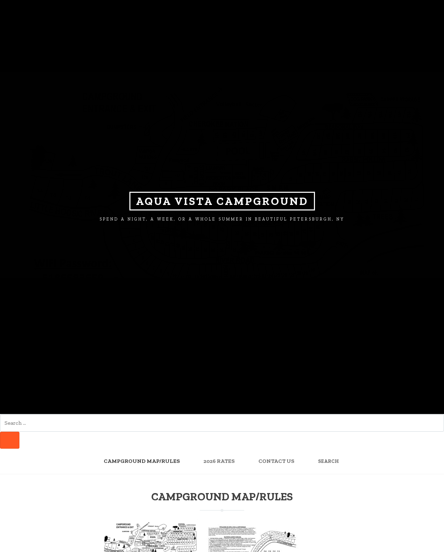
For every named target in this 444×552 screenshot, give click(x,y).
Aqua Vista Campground (222, 201)
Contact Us (276, 461)
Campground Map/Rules (142, 461)
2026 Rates (219, 461)
